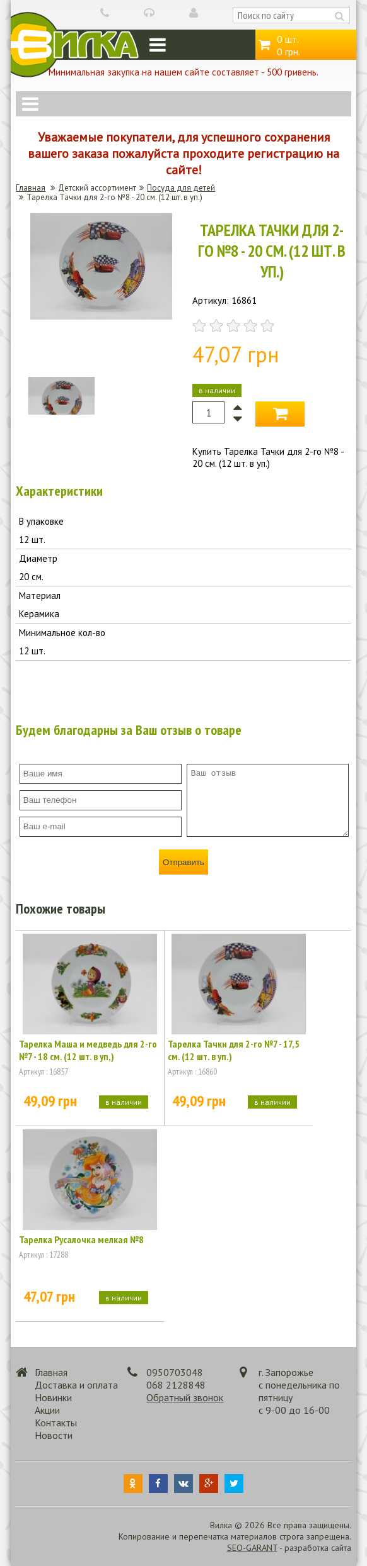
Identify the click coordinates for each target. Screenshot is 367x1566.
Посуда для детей (181, 188)
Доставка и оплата (76, 1385)
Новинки (53, 1397)
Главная (30, 188)
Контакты (56, 1422)
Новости (54, 1435)
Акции (47, 1410)
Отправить (183, 862)
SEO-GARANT (252, 1547)
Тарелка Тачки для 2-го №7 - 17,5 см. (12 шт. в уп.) (234, 1050)
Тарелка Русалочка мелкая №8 (81, 1239)
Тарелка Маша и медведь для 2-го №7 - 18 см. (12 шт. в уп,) (88, 1050)
